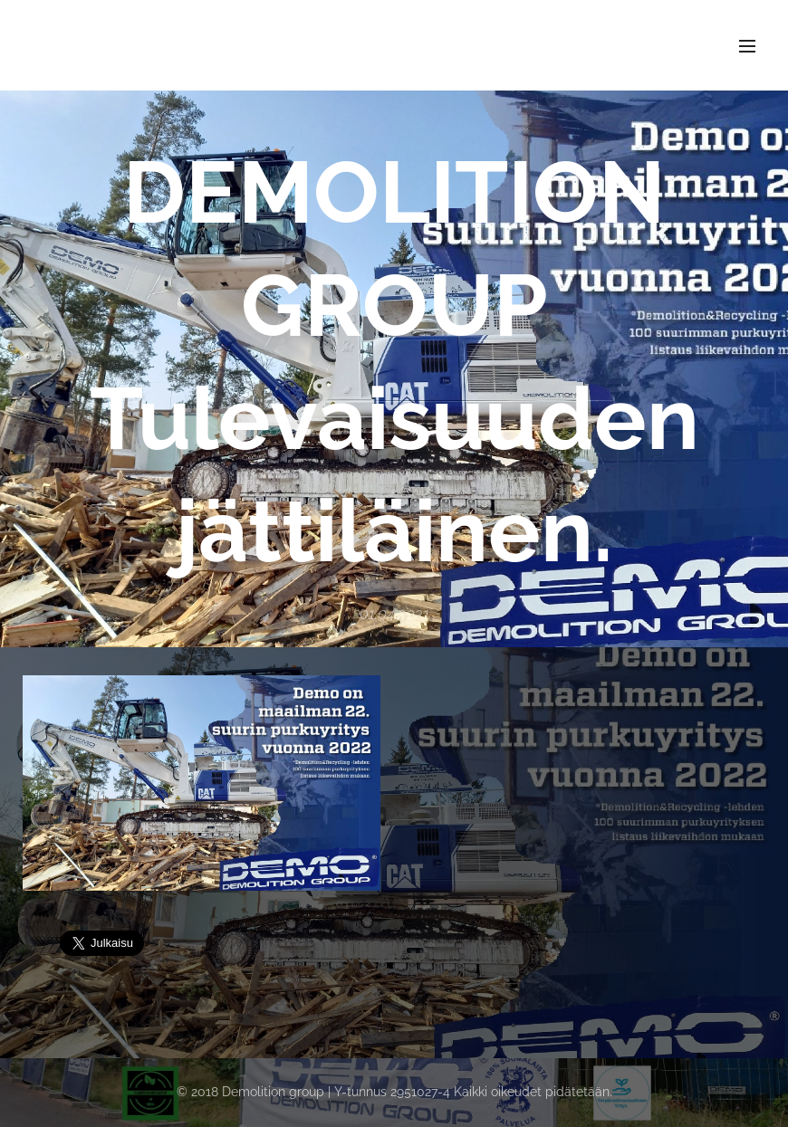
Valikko (747, 46)
